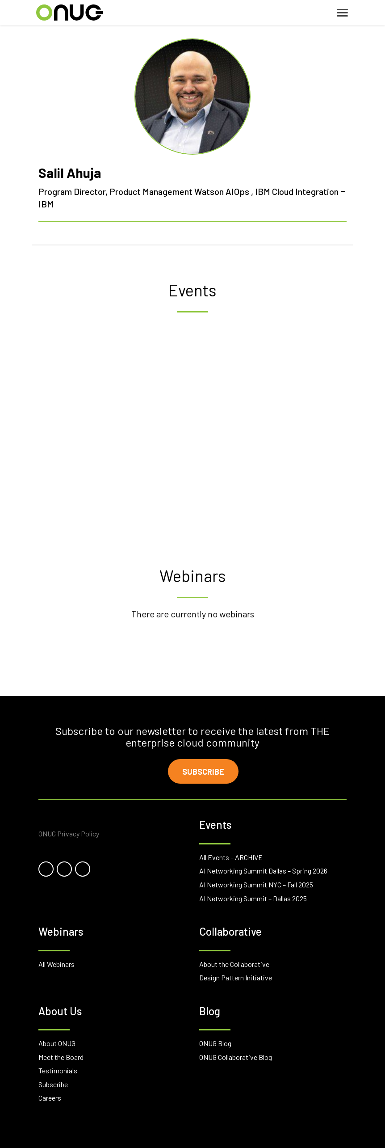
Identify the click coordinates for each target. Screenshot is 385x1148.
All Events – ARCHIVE (231, 857)
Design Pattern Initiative (235, 977)
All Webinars (56, 964)
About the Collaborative (234, 964)
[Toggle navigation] (342, 13)
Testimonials (57, 1070)
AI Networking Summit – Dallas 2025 (253, 898)
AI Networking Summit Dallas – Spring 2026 (263, 870)
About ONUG (56, 1043)
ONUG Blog (215, 1043)
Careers (49, 1097)
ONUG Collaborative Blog (235, 1057)
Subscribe (203, 772)
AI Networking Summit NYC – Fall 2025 (256, 884)
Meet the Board (61, 1057)
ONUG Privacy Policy (68, 833)
